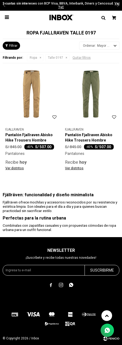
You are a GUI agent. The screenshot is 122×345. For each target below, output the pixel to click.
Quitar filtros (82, 58)
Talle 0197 (55, 58)
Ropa (33, 58)
